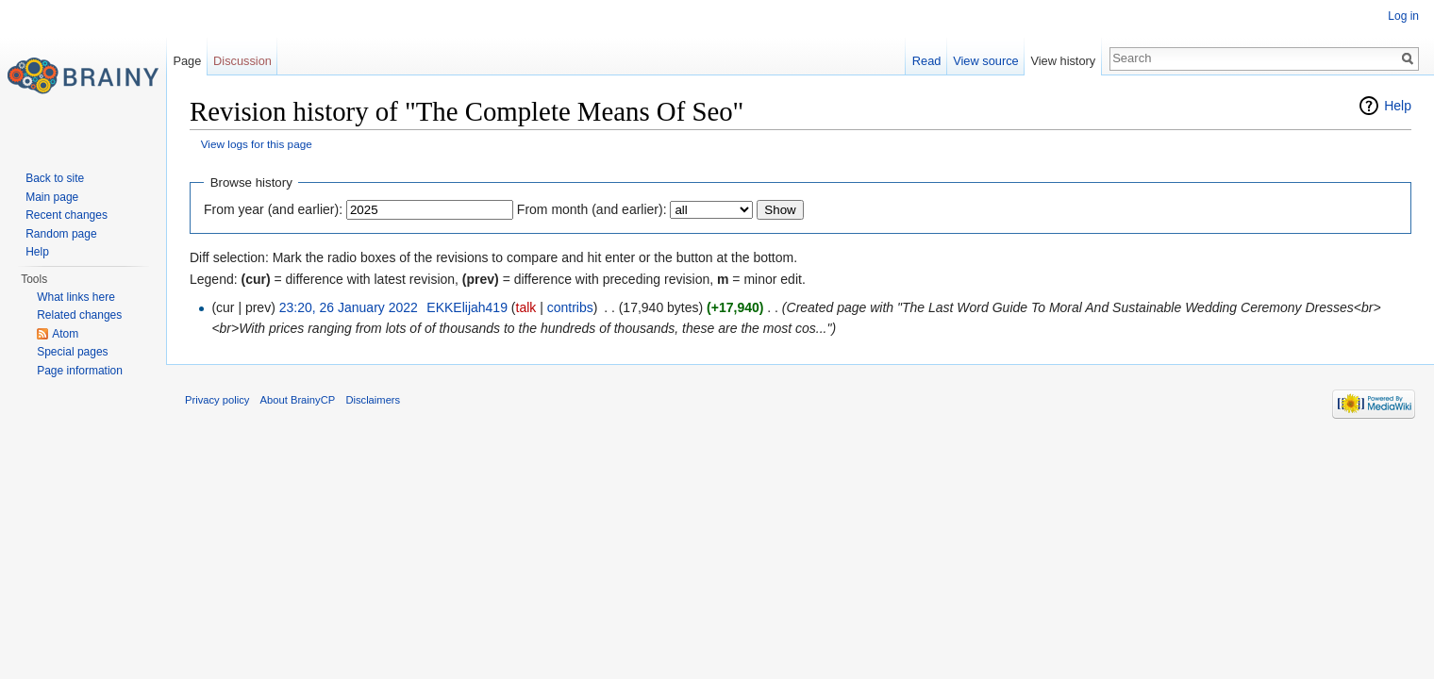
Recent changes (66, 215)
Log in (1403, 16)
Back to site (54, 178)
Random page (60, 233)
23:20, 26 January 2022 (348, 307)
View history (1062, 61)
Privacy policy (217, 400)
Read (927, 61)
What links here (76, 297)
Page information (80, 370)
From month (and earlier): (592, 209)
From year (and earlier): (273, 209)
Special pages (72, 351)
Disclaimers (372, 400)
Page (187, 61)
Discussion (242, 61)
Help (1397, 105)
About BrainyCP (298, 400)
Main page (51, 197)
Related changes (79, 315)
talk (526, 307)
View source (985, 61)
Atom (65, 333)
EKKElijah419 (467, 307)
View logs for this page (256, 144)
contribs (570, 307)
